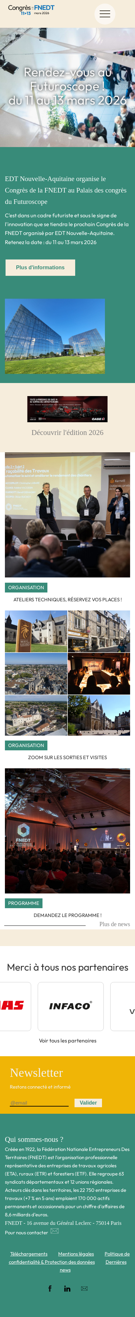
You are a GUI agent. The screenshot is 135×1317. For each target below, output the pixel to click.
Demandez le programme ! (68, 915)
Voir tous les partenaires (67, 1040)
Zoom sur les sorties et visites (67, 757)
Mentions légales (76, 1254)
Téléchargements (28, 1254)
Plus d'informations (40, 267)
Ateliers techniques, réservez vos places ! (67, 599)
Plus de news (114, 924)
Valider (88, 1103)
